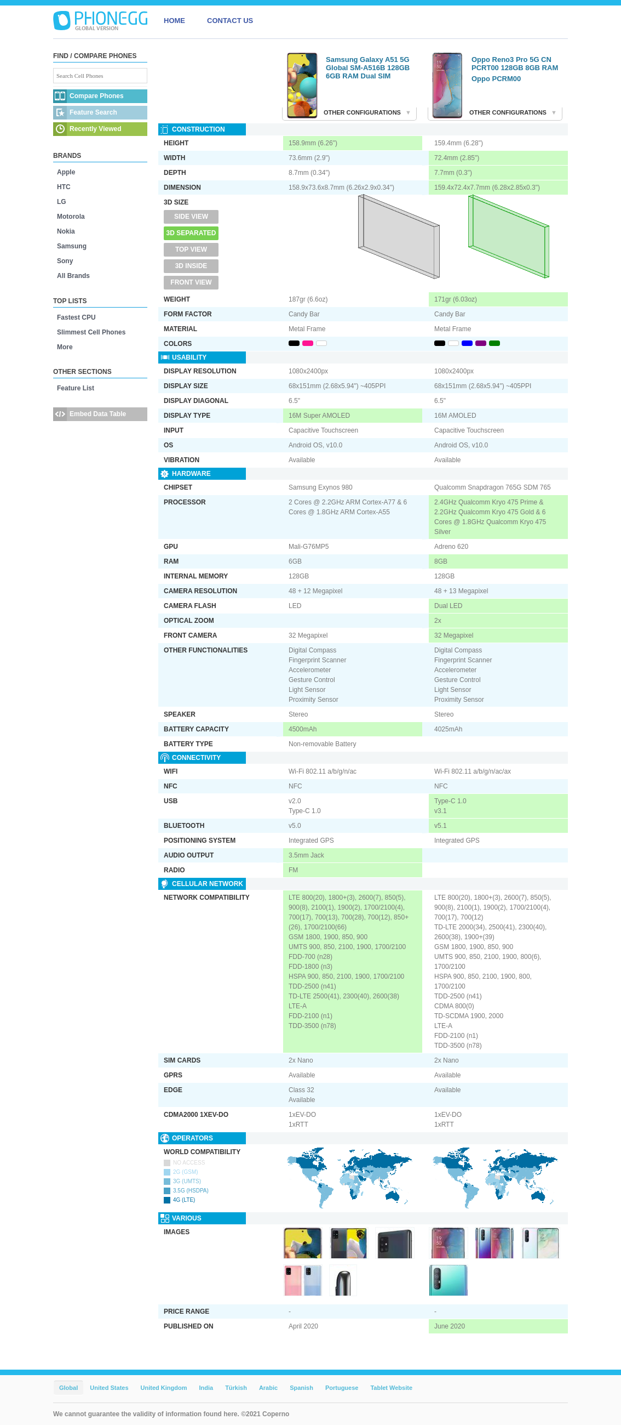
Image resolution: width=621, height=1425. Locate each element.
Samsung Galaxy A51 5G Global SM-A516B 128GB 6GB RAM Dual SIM (368, 67)
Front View (190, 282)
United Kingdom (164, 1387)
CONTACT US (230, 20)
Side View (191, 216)
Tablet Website (391, 1387)
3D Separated (191, 233)
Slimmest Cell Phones (91, 332)
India (206, 1387)
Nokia (66, 231)
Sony (65, 261)
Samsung (72, 246)
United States (109, 1387)
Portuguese (342, 1387)
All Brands (73, 276)
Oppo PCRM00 (496, 79)
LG (61, 202)
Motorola (71, 216)
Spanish (301, 1387)
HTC (64, 187)
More (65, 347)
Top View (191, 249)
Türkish (236, 1387)
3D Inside (191, 266)
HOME (174, 20)
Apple (66, 172)
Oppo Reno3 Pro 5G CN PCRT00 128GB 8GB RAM (515, 63)
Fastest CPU (76, 317)
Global (68, 1387)
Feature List (75, 388)
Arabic (268, 1387)
